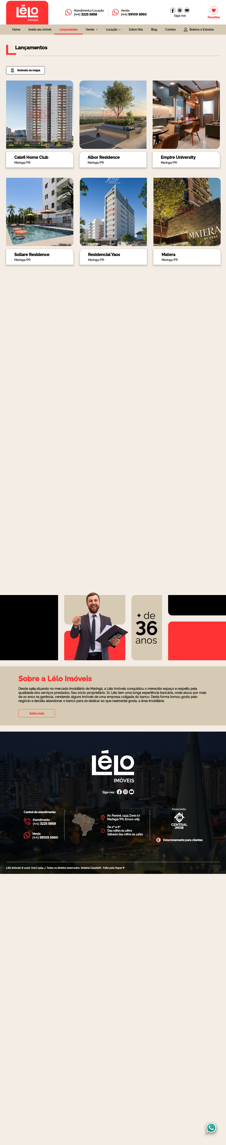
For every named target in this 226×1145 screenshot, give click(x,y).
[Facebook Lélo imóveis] (172, 10)
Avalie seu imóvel (39, 29)
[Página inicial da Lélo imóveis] (27, 12)
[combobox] (92, 29)
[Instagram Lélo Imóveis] (179, 10)
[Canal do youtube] (187, 10)
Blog (154, 29)
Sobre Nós (136, 29)
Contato (170, 29)
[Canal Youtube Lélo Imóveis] (131, 792)
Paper (120, 868)
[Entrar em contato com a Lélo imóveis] (84, 13)
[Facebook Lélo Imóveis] (119, 792)
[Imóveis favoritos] (214, 12)
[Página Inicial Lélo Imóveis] (113, 766)
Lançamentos (69, 29)
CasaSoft (95, 868)
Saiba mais (36, 713)
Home (16, 29)
